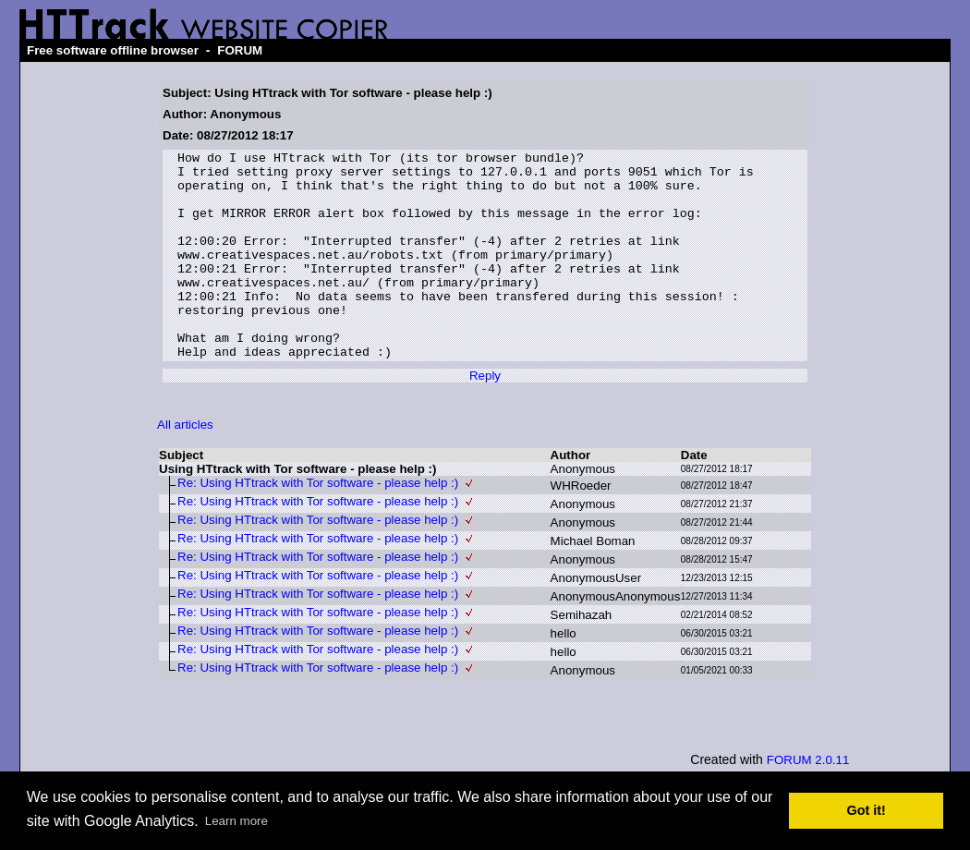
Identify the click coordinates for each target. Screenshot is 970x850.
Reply (485, 417)
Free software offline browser (113, 50)
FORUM (239, 50)
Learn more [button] (236, 821)
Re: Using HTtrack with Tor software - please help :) (317, 524)
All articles (185, 466)
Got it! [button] (866, 810)
